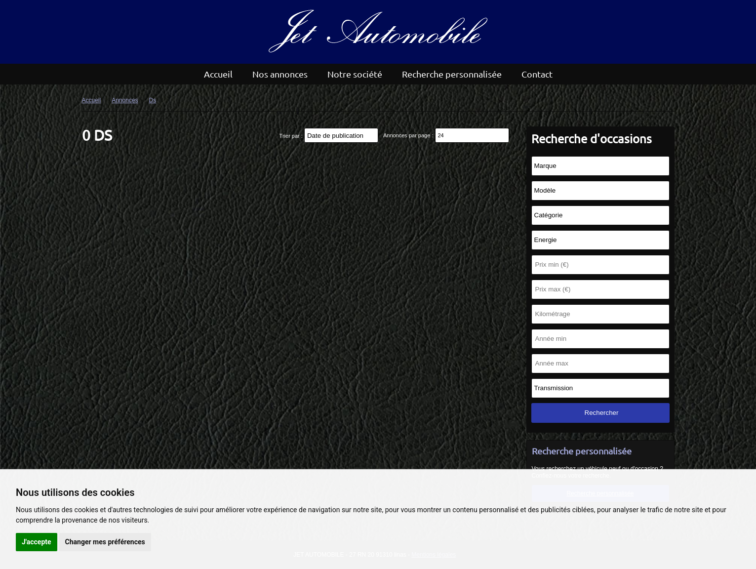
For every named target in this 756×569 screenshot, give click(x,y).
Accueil (218, 74)
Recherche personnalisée (452, 74)
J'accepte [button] (36, 542)
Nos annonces (280, 74)
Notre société (354, 74)
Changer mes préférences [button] (105, 542)
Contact (537, 74)
